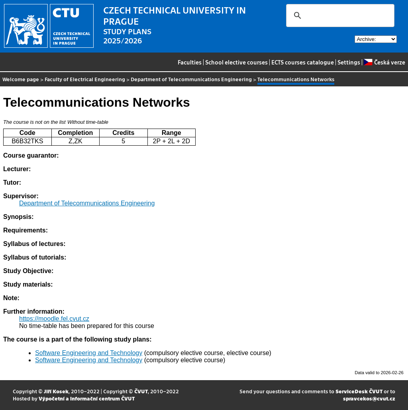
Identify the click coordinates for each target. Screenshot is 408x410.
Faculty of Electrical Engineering (85, 79)
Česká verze (384, 62)
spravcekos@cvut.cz (369, 398)
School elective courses (236, 62)
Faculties (190, 62)
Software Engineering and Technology (88, 352)
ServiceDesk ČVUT (358, 391)
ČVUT (141, 391)
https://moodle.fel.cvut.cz (54, 318)
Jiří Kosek (56, 391)
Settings (348, 62)
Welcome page (20, 79)
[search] (339, 15)
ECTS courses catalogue (302, 62)
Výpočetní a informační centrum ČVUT (87, 398)
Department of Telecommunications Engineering (191, 79)
